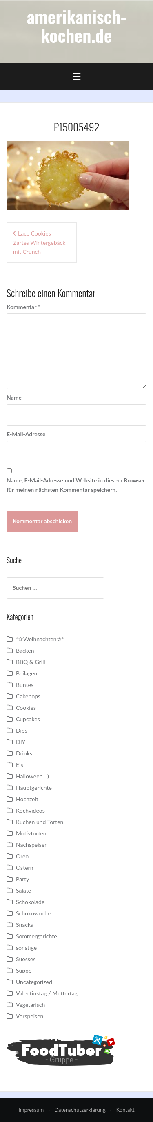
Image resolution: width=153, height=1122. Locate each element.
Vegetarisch (30, 1004)
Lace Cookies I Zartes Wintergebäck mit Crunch (39, 242)
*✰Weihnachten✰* (40, 638)
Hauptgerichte (34, 787)
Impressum (31, 1109)
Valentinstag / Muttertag (47, 993)
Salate (23, 890)
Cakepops (28, 696)
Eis (19, 764)
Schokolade (30, 901)
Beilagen (26, 673)
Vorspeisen (29, 1016)
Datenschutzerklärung (79, 1109)
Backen (25, 650)
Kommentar (23, 306)
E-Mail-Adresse (26, 434)
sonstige (26, 947)
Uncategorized (34, 981)
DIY (20, 741)
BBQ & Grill (30, 661)
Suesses (25, 958)
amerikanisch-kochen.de (76, 26)
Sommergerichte (36, 936)
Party (22, 878)
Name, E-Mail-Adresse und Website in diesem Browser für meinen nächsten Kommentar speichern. (76, 485)
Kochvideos (30, 810)
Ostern (24, 867)
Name (14, 397)
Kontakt (125, 1109)
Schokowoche (33, 913)
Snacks (24, 924)
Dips (21, 730)
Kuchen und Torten (39, 821)
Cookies (26, 707)
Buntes (24, 684)
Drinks (24, 753)
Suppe (23, 970)
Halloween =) (32, 776)
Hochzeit (27, 798)
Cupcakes (28, 718)
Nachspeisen (32, 844)
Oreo (22, 856)
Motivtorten (31, 833)
